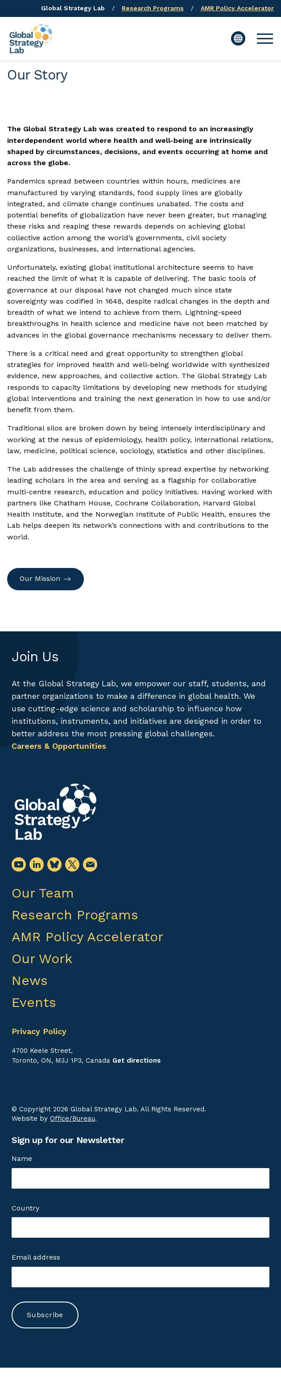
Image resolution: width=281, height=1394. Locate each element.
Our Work (42, 958)
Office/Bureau (72, 1118)
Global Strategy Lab (73, 8)
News (30, 980)
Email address (36, 1257)
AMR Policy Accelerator (237, 8)
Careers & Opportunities (59, 746)
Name (22, 1158)
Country (25, 1208)
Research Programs (153, 8)
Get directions (136, 1060)
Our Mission (45, 578)
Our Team (43, 893)
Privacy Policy (39, 1031)
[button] (265, 38)
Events (34, 1002)
